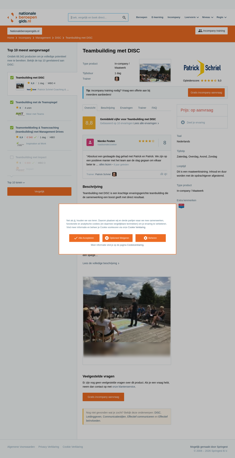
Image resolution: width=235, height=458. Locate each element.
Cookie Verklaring (136, 227)
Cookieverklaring (135, 245)
